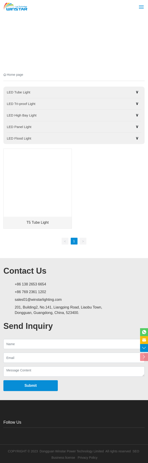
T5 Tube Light (38, 222)
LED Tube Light (18, 92)
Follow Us (12, 422)
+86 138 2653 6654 (30, 284)
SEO (136, 451)
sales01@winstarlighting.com (38, 300)
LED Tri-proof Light (21, 104)
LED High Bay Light (21, 115)
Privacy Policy (87, 457)
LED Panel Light (19, 127)
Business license (63, 457)
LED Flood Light (19, 138)
